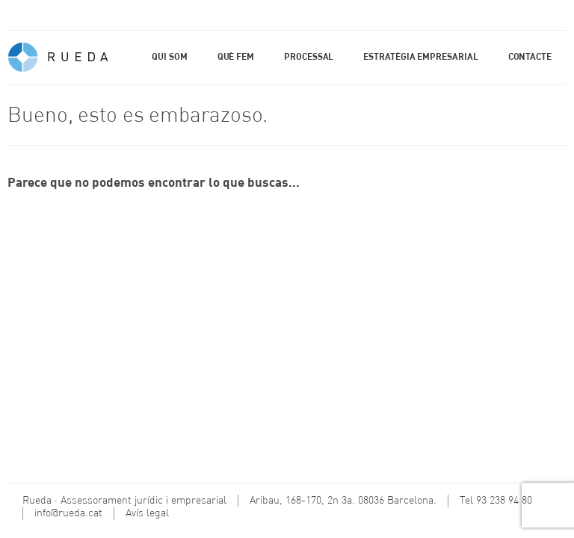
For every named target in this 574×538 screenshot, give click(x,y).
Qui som (169, 57)
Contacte (530, 57)
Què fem (235, 57)
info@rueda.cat (68, 513)
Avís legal (147, 513)
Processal (308, 57)
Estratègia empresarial (420, 57)
